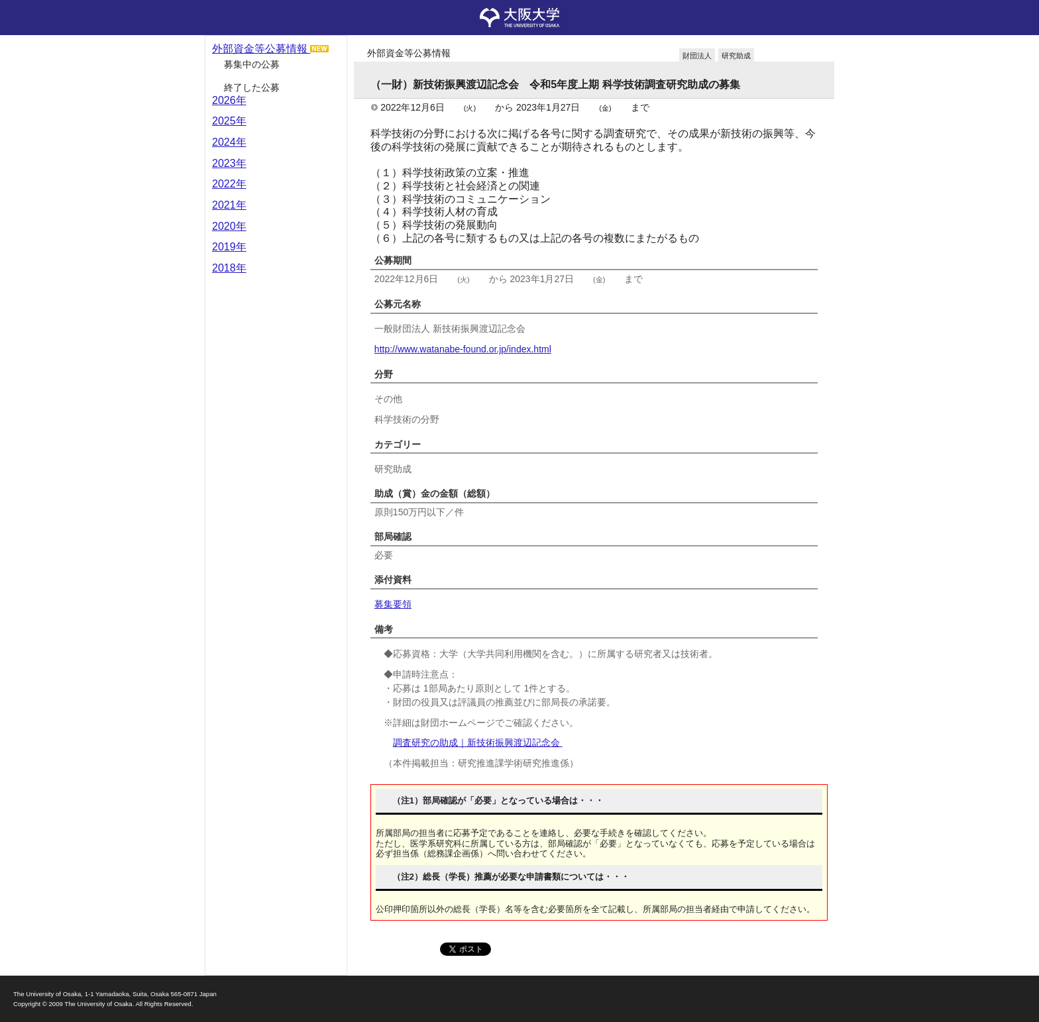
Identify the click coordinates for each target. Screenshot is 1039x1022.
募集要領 (392, 604)
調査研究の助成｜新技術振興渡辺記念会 (478, 742)
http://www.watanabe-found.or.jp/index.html (462, 349)
